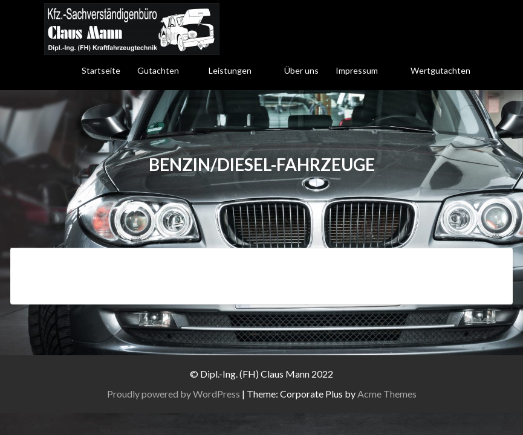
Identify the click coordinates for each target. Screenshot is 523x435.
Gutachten (158, 70)
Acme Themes (387, 393)
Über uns (301, 70)
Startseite (101, 70)
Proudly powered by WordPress (173, 393)
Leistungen (230, 70)
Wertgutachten (440, 70)
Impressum (357, 70)
